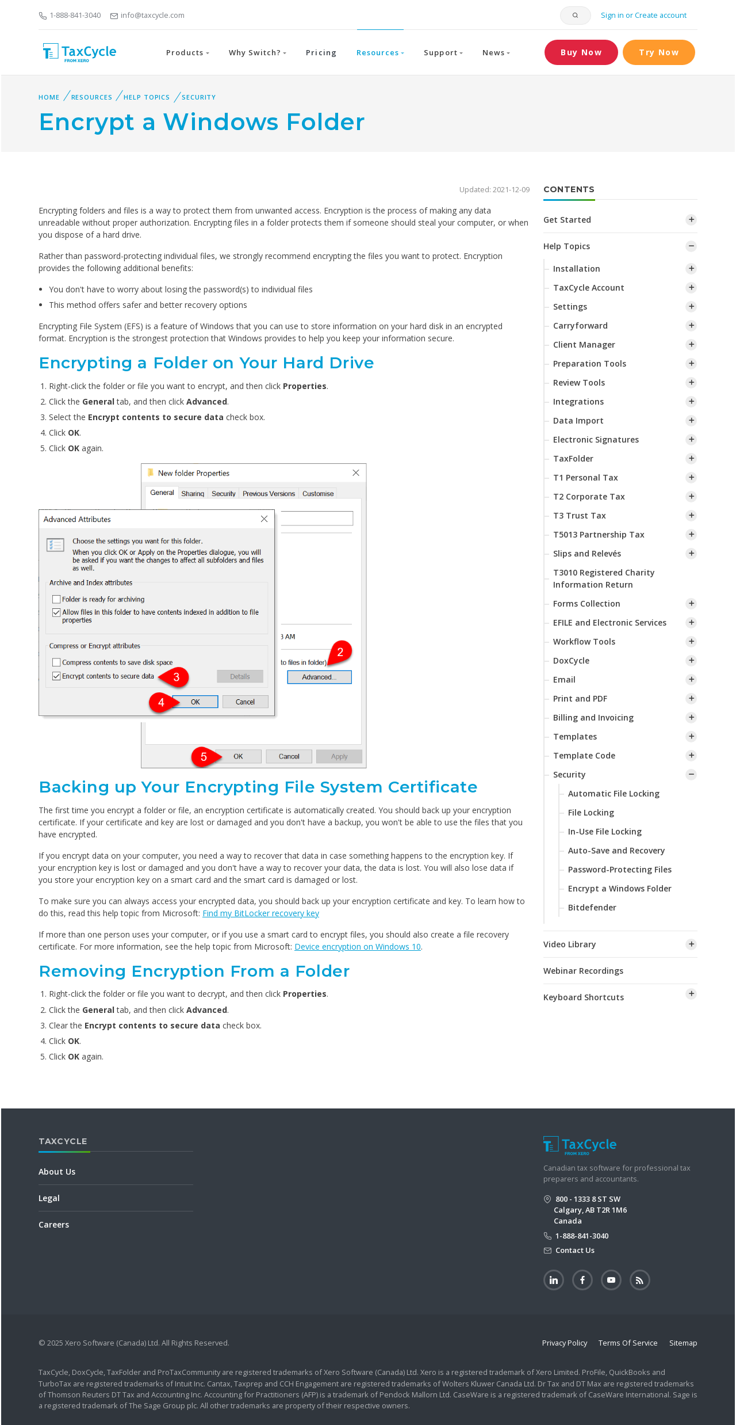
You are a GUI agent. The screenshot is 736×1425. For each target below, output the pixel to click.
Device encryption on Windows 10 (357, 946)
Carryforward (580, 325)
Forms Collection (586, 603)
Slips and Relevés (587, 553)
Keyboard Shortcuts (583, 997)
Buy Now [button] (581, 52)
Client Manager (584, 344)
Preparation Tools (589, 363)
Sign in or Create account (643, 15)
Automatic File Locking (614, 793)
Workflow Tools (584, 641)
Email (564, 679)
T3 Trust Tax (579, 515)
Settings (570, 306)
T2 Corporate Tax (589, 496)
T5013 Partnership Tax (599, 534)
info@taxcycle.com (147, 15)
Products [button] (185, 52)
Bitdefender (592, 907)
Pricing (321, 52)
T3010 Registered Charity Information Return (604, 578)
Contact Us (574, 1250)
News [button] (493, 52)
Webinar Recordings (583, 970)
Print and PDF (580, 698)
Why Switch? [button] (255, 52)
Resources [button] (377, 52)
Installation (576, 268)
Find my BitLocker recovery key (260, 913)
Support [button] (440, 52)
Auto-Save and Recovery (616, 850)
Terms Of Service (628, 1343)
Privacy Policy (564, 1343)
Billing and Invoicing (593, 717)
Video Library (569, 944)
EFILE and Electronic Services (609, 622)
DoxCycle (571, 660)
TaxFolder (573, 458)
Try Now (659, 52)
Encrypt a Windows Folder (620, 888)
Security (199, 97)
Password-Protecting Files (620, 869)
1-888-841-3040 (70, 15)
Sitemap (683, 1343)
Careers (54, 1224)
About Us (57, 1171)
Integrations (578, 401)
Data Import (578, 420)
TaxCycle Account (588, 287)
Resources (92, 97)
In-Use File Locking (605, 831)
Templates (575, 736)
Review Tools (579, 382)
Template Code (584, 755)
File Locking (591, 812)
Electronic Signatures (596, 439)
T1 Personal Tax (585, 477)
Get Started (567, 219)
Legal (49, 1197)
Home (49, 97)
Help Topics (147, 97)
